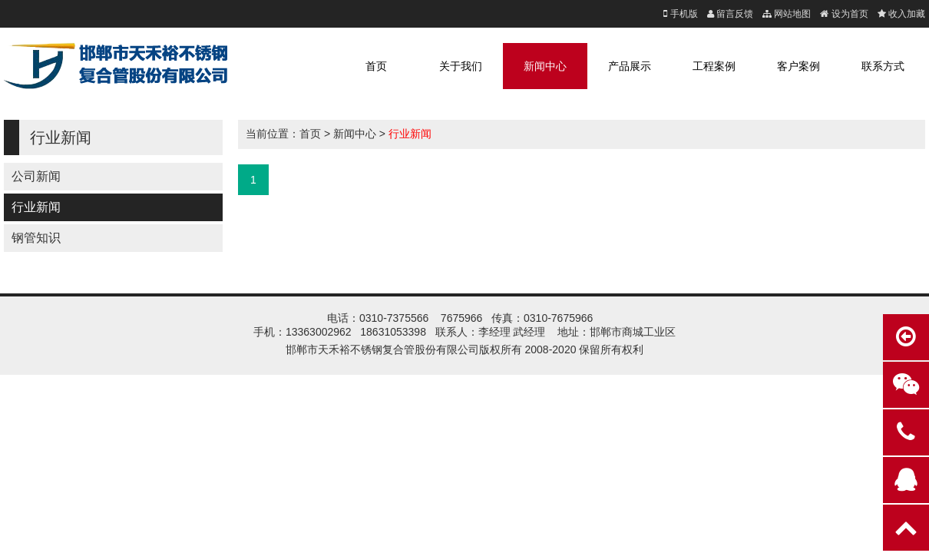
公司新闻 (36, 176)
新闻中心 (545, 66)
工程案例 (714, 66)
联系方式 (882, 66)
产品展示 (629, 66)
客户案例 (798, 66)
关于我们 (460, 66)
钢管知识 (36, 237)
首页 (376, 66)
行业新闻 (36, 207)
